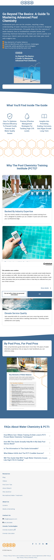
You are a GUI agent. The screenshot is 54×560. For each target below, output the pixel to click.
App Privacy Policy (22, 557)
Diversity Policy (33, 557)
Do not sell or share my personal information (14, 294)
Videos (5, 481)
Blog (4, 477)
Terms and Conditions (18, 555)
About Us (6, 502)
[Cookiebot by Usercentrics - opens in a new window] (44, 264)
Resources (6, 474)
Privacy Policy (7, 555)
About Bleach (7, 488)
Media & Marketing (9, 509)
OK (40, 294)
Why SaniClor (7, 492)
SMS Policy (47, 555)
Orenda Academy (8, 530)
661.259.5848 (8, 522)
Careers (5, 505)
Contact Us (6, 515)
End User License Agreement (34, 555)
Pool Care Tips (7, 484)
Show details (45, 288)
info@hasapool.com (10, 519)
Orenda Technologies (10, 526)
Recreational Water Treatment (12, 495)
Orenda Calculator (9, 533)
